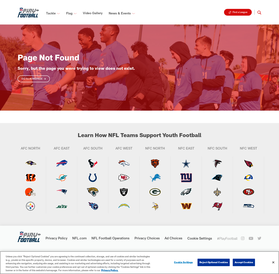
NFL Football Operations (110, 238)
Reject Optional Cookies (213, 262)
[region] (139, 262)
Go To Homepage (32, 78)
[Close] (273, 262)
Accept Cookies (244, 262)
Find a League (240, 12)
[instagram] (242, 238)
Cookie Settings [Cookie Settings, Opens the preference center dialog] (183, 262)
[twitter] (259, 238)
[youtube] (251, 238)
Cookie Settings (199, 238)
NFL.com (79, 238)
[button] (259, 12)
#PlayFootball (227, 238)
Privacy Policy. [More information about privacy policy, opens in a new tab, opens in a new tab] (109, 270)
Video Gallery (92, 13)
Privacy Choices (147, 238)
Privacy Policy (56, 238)
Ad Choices (173, 238)
